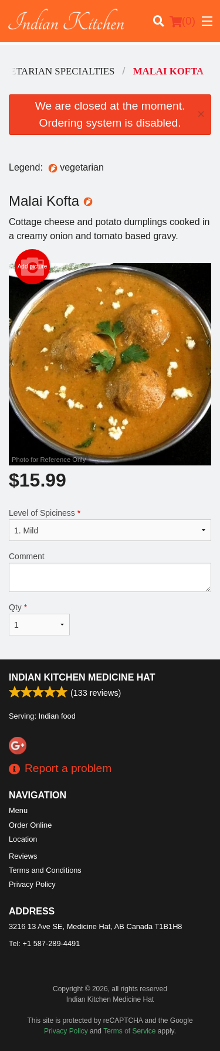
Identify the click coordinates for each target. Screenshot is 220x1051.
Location (23, 839)
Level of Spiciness (110, 524)
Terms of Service (129, 1031)
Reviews (23, 856)
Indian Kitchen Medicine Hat (82, 677)
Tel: (44, 943)
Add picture (33, 266)
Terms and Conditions (45, 870)
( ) (182, 21)
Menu (18, 810)
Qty (39, 619)
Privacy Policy (32, 884)
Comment (110, 572)
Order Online (30, 825)
